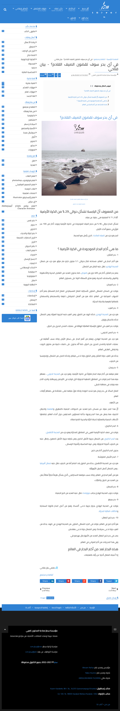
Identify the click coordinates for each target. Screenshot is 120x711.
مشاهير (32, 120)
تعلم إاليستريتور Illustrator (24, 197)
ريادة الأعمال (29, 42)
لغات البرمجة (30, 189)
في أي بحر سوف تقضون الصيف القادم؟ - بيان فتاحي (79, 66)
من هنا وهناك (29, 111)
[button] (19, 318)
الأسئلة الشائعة (70, 607)
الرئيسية (92, 607)
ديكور (33, 145)
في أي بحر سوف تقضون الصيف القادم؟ (97, 90)
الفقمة (50, 409)
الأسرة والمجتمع (28, 128)
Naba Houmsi (90, 673)
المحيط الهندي (102, 314)
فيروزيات (31, 150)
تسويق (32, 46)
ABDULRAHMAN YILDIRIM (88, 678)
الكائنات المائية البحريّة (108, 511)
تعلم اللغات (30, 176)
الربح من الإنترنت (28, 51)
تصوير (32, 141)
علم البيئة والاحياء (28, 233)
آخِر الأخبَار (71, 9)
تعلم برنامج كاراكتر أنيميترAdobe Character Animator (18, 207)
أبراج (33, 137)
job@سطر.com (30, 652)
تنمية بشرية (30, 83)
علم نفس (31, 220)
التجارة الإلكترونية (28, 59)
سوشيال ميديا (29, 133)
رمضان (32, 300)
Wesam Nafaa (87, 667)
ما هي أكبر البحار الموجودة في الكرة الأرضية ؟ (92, 100)
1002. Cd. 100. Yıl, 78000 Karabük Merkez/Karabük (75, 694)
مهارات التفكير (29, 87)
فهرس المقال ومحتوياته (101, 85)
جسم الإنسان (29, 259)
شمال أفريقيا (45, 463)
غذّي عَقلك (57, 9)
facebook (50, 598)
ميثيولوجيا (31, 276)
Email (43, 75)
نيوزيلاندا (86, 493)
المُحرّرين (73, 18)
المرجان (84, 273)
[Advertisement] (79, 41)
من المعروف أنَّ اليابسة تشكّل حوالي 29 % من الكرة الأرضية (87, 97)
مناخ (33, 280)
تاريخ (33, 242)
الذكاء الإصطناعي (27, 267)
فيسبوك (31, 64)
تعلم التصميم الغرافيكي (25, 184)
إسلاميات (31, 295)
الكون (32, 229)
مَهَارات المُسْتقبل (39, 9)
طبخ (33, 161)
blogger (43, 598)
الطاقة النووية (29, 284)
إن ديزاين (31, 202)
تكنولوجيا (31, 115)
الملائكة (31, 304)
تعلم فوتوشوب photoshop (23, 180)
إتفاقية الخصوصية (41, 607)
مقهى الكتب (29, 31)
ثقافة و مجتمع (46, 575)
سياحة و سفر (29, 124)
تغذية (32, 165)
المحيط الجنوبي (54, 374)
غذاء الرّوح (85, 18)
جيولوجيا (31, 272)
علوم (33, 225)
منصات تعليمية (29, 193)
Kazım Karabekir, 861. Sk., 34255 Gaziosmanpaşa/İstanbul (70, 688)
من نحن (83, 607)
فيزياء (32, 255)
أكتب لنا (28, 607)
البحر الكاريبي (109, 439)
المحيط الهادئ (112, 266)
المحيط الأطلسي (53, 432)
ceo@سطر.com (35, 646)
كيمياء (32, 263)
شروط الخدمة (56, 607)
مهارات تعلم (30, 92)
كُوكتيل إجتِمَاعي (21, 9)
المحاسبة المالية (28, 72)
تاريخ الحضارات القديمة (26, 238)
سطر (55, 662)
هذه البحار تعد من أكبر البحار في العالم (94, 104)
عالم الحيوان (30, 246)
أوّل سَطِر (85, 9)
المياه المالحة (99, 235)
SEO (33, 68)
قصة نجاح (31, 55)
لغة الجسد (31, 96)
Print (50, 75)
